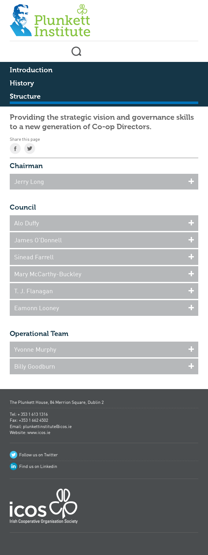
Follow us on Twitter (38, 455)
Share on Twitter (29, 148)
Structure (25, 96)
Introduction (31, 70)
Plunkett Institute (50, 19)
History (22, 83)
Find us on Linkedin (38, 466)
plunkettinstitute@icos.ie (47, 427)
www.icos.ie (38, 433)
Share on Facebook (15, 148)
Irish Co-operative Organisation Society (44, 508)
